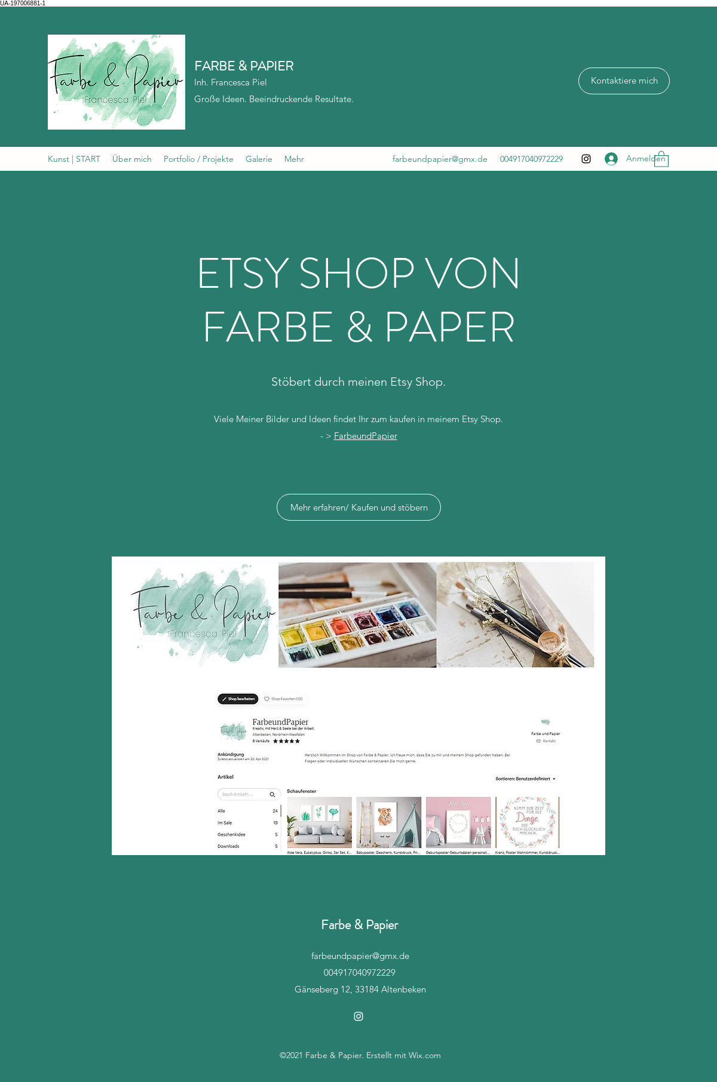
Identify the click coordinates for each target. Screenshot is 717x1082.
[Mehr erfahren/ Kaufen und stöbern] (359, 507)
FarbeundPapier (365, 435)
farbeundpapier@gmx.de (440, 158)
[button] (661, 158)
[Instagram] (586, 159)
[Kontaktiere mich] (624, 80)
